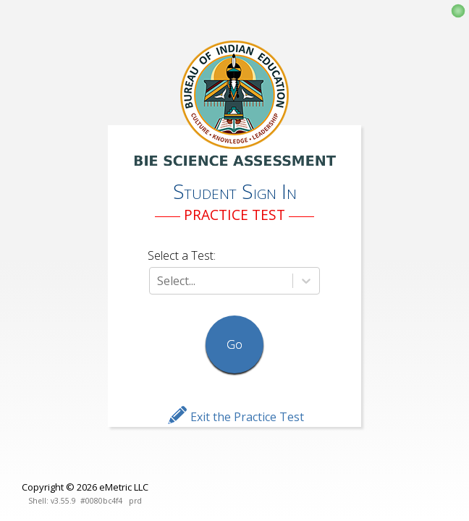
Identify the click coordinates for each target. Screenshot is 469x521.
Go (234, 344)
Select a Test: (182, 255)
